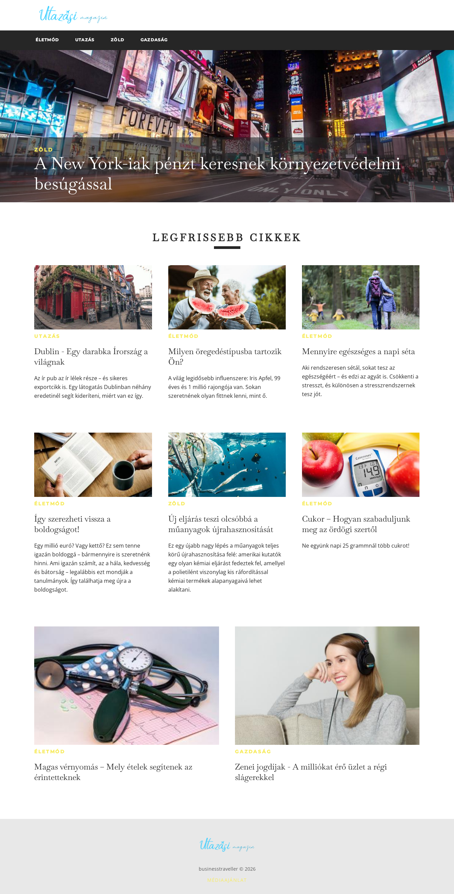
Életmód (183, 336)
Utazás (47, 336)
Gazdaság (253, 752)
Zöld (43, 149)
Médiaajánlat (227, 880)
